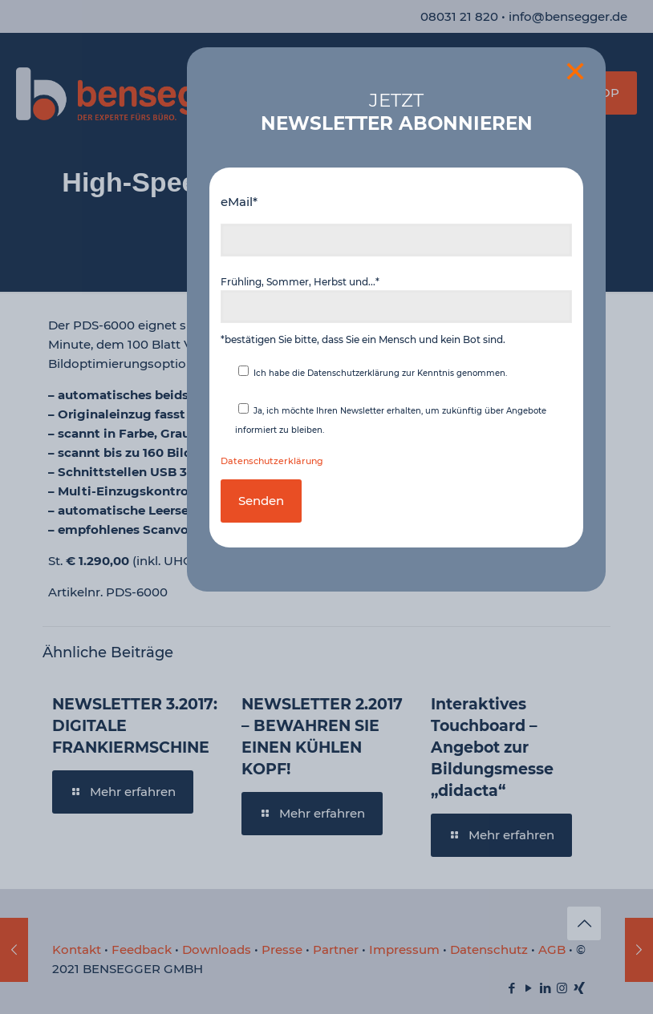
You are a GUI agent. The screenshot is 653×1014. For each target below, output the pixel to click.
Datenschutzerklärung (272, 461)
